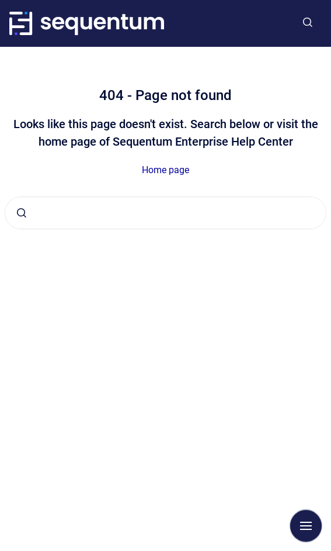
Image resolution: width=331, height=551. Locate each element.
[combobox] (165, 213)
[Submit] (21, 213)
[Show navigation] (306, 526)
